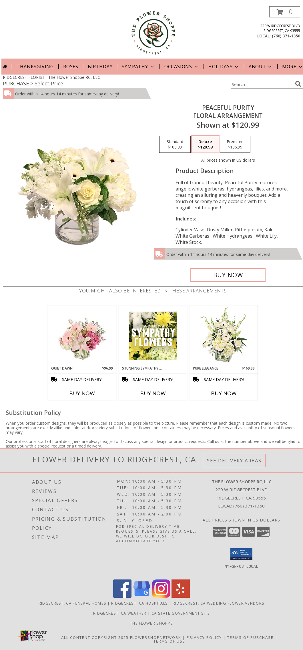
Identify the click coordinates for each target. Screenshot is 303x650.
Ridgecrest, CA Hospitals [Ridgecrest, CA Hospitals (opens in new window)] (139, 603)
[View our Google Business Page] (142, 596)
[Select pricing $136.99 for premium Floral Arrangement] (235, 144)
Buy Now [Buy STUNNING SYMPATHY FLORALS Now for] (153, 393)
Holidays (223, 66)
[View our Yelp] (181, 596)
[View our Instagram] (161, 596)
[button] (284, 11)
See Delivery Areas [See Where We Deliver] (234, 460)
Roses (70, 66)
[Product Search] (261, 84)
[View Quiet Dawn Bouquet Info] (82, 336)
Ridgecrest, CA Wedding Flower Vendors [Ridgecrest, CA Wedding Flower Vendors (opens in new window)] (218, 603)
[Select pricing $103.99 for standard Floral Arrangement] (175, 144)
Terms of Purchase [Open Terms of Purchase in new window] (250, 637)
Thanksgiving (35, 66)
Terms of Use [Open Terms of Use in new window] (169, 641)
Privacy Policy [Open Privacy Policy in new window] (204, 637)
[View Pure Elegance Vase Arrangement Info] (224, 336)
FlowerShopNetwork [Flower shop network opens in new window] (155, 637)
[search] (298, 84)
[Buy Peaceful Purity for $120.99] (228, 275)
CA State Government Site (181, 613)
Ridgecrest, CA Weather (120, 613)
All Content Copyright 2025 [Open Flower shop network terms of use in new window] (95, 637)
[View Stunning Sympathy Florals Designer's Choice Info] (153, 335)
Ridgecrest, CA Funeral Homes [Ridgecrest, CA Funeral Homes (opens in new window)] (72, 603)
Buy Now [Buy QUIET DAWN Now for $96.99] (82, 393)
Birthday (100, 66)
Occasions (181, 66)
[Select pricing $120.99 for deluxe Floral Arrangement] (205, 144)
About (261, 66)
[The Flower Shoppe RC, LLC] (153, 32)
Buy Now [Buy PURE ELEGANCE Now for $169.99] (224, 393)
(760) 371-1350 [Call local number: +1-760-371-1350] (286, 36)
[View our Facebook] (122, 596)
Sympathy (138, 66)
